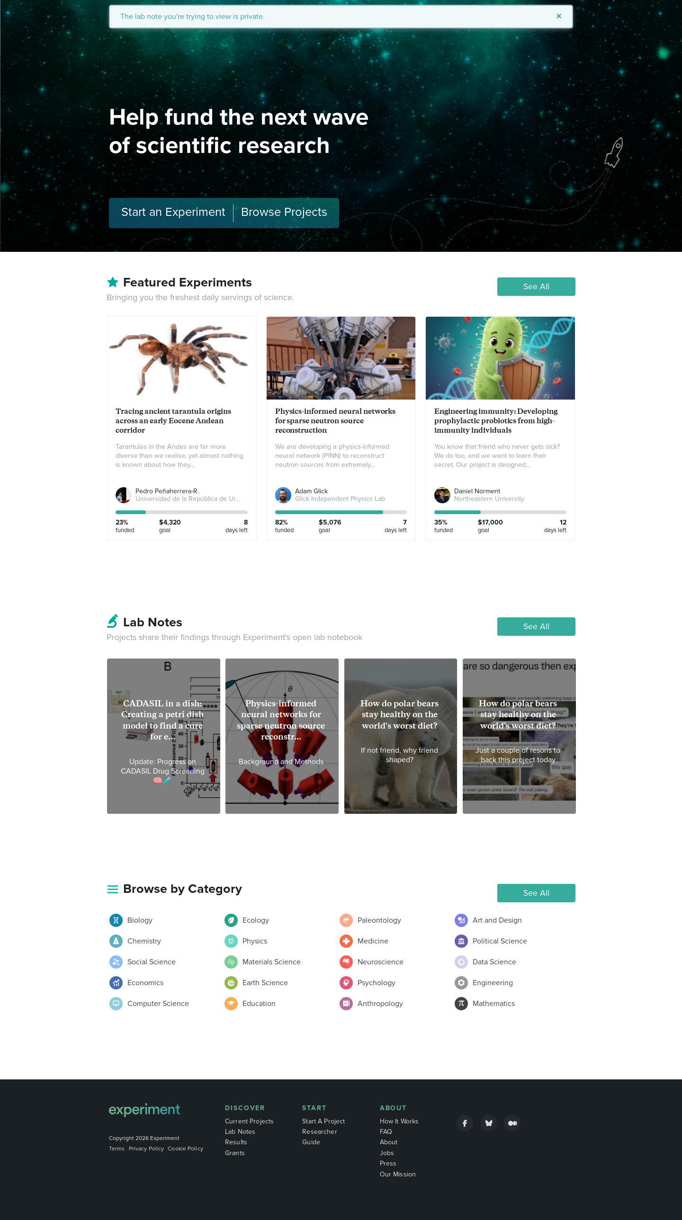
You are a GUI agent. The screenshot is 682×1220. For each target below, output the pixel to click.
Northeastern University (489, 499)
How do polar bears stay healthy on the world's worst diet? (399, 714)
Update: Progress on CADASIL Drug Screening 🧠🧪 (163, 771)
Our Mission (398, 1174)
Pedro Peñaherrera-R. (167, 491)
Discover (245, 1108)
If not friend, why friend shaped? (399, 755)
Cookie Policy (185, 1148)
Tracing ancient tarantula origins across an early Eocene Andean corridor (173, 421)
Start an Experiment (173, 212)
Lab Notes (240, 1132)
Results (236, 1142)
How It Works (399, 1121)
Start (314, 1108)
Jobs (387, 1153)
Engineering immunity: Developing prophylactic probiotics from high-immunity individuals (495, 421)
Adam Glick (311, 491)
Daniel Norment (477, 491)
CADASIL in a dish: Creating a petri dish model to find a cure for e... (162, 720)
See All (536, 287)
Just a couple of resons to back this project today (518, 755)
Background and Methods (281, 761)
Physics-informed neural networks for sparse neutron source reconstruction (335, 421)
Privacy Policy (146, 1148)
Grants (235, 1153)
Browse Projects (284, 212)
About (393, 1108)
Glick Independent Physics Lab (340, 499)
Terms (117, 1148)
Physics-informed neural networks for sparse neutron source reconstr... (281, 720)
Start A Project (323, 1121)
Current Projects (249, 1121)
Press (388, 1163)
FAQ (386, 1132)
